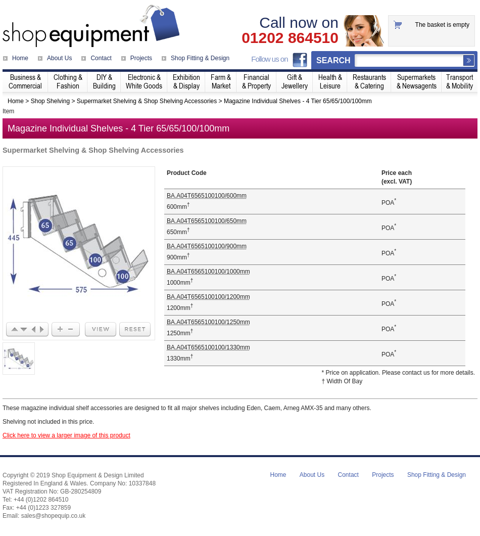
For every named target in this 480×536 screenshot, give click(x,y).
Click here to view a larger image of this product (66, 435)
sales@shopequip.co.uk (53, 515)
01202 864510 (290, 38)
